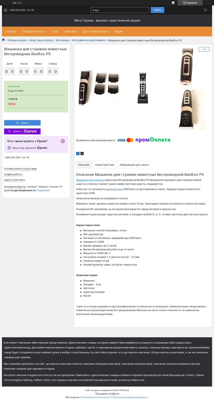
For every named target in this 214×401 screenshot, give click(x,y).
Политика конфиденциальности (130, 397)
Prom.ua (124, 390)
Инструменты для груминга (89, 40)
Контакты (71, 31)
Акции (118, 31)
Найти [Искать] (157, 9)
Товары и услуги (33, 31)
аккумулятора (114, 189)
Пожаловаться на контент (96, 397)
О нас (55, 31)
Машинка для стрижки (90, 179)
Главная (10, 31)
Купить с (24, 131)
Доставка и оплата (96, 31)
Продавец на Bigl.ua (107, 393)
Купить (25, 122)
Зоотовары (62, 40)
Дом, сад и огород (41, 40)
